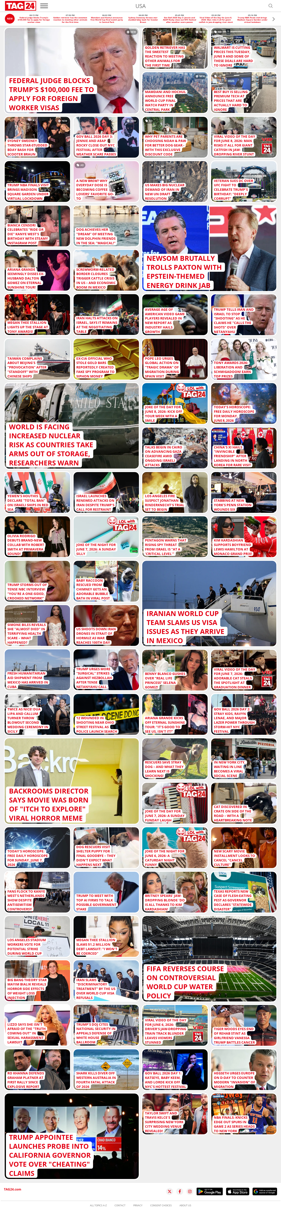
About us (185, 1205)
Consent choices (161, 1205)
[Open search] (270, 5)
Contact (120, 1205)
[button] (273, 19)
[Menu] (44, 6)
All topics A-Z (98, 1205)
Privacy (137, 1205)
